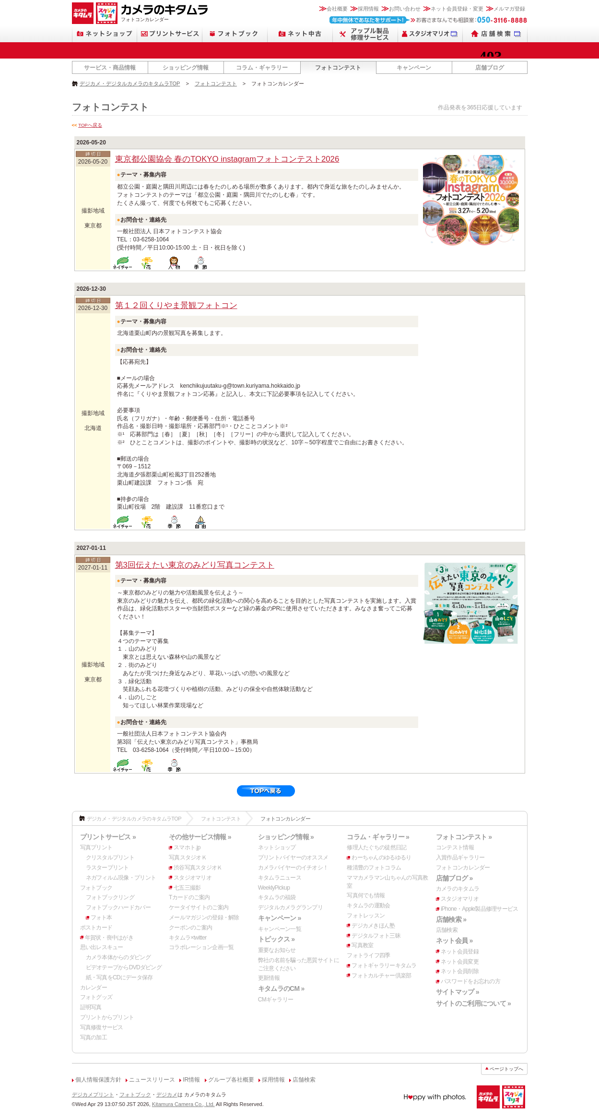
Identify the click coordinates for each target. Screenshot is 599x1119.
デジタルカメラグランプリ (290, 907)
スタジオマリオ (192, 877)
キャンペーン (414, 67)
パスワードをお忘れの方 (470, 981)
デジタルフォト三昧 (376, 935)
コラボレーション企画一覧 (201, 947)
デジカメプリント (93, 1094)
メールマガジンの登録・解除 (204, 917)
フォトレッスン (366, 915)
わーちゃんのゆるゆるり (381, 857)
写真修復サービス (101, 1027)
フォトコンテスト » (464, 837)
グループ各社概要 (231, 1079)
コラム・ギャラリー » (378, 837)
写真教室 (362, 945)
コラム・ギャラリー (262, 67)
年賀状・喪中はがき (109, 937)
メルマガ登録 (509, 9)
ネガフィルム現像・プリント (121, 877)
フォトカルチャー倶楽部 (381, 975)
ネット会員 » (454, 940)
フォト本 (101, 917)
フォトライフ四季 (368, 955)
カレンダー (93, 987)
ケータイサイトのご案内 (198, 907)
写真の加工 (93, 1037)
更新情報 (269, 978)
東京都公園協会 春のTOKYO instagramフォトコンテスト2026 (227, 159)
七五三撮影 (187, 887)
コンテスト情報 (455, 847)
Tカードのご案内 (189, 897)
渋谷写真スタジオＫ (198, 867)
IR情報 (191, 1079)
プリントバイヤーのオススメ (293, 857)
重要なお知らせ (277, 950)
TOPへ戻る (90, 125)
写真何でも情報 (366, 895)
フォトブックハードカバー (118, 907)
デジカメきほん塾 (373, 925)
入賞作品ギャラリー (460, 857)
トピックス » (276, 939)
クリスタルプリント (110, 857)
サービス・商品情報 (110, 67)
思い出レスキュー (101, 947)
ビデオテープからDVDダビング (124, 967)
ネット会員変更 (460, 961)
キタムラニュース (279, 877)
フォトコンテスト (338, 67)
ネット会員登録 (460, 951)
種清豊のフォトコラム (374, 867)
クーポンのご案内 (190, 927)
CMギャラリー (276, 999)
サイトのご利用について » (473, 1003)
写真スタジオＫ (188, 857)
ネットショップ (277, 847)
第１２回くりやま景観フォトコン (176, 305)
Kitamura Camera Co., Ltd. (183, 1104)
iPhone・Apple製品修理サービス (479, 908)
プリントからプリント (107, 1017)
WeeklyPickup (274, 887)
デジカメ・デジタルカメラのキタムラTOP (130, 83)
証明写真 (91, 1007)
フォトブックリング (110, 897)
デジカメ (166, 1094)
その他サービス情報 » (200, 837)
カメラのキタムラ (457, 888)
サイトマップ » (457, 992)
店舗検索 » (451, 919)
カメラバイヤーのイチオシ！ (293, 867)
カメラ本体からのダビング (118, 957)
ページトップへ (506, 1068)
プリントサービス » (108, 837)
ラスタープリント (107, 867)
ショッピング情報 (186, 67)
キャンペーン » (279, 918)
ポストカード (96, 927)
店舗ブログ (489, 67)
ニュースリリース (152, 1079)
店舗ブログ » (454, 878)
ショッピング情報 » (286, 837)
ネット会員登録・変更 (457, 9)
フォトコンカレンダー (463, 867)
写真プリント (96, 847)
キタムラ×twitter (187, 937)
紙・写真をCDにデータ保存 (119, 977)
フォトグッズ (96, 997)
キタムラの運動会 (368, 905)
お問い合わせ (405, 9)
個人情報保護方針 (98, 1079)
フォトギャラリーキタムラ (384, 965)
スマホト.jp (187, 847)
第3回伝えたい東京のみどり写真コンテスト (194, 565)
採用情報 (368, 9)
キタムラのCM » (281, 988)
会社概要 (337, 9)
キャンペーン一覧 (279, 929)
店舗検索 (447, 930)
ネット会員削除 (460, 971)
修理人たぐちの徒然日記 (376, 847)
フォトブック (96, 887)
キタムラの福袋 (277, 897)
